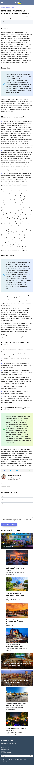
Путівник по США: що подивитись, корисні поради (15, 545)
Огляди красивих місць (7, 752)
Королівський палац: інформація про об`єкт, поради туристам (16, 682)
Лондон (3, 743)
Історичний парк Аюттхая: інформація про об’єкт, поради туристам (15, 568)
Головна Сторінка (5, 7)
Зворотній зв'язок (17, 759)
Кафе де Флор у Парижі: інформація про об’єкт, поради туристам (17, 664)
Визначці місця (5, 749)
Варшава (11, 743)
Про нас (10, 759)
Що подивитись (5, 747)
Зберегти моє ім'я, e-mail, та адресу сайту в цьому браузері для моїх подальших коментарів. (17, 520)
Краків (6, 743)
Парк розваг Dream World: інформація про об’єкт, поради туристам (15, 595)
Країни (12, 7)
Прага (14, 743)
